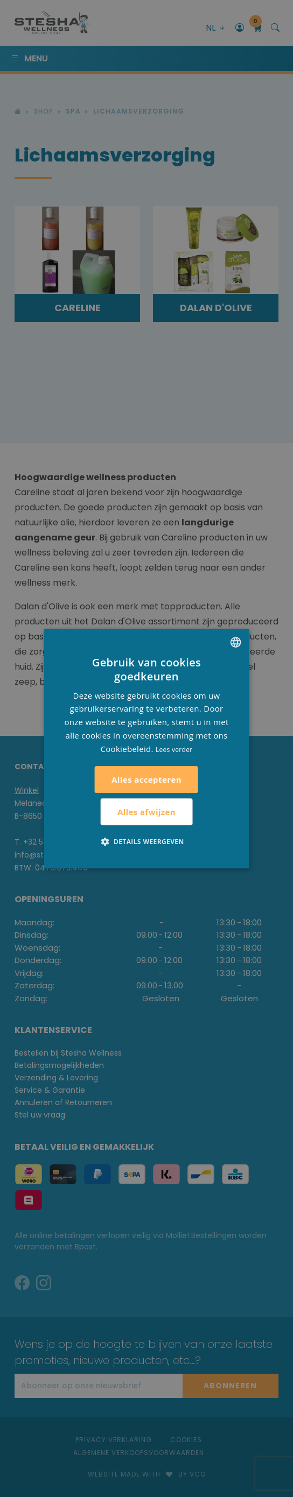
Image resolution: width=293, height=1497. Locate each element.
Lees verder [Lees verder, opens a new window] (174, 749)
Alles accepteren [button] (146, 779)
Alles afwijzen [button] (146, 811)
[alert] (146, 748)
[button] (146, 841)
